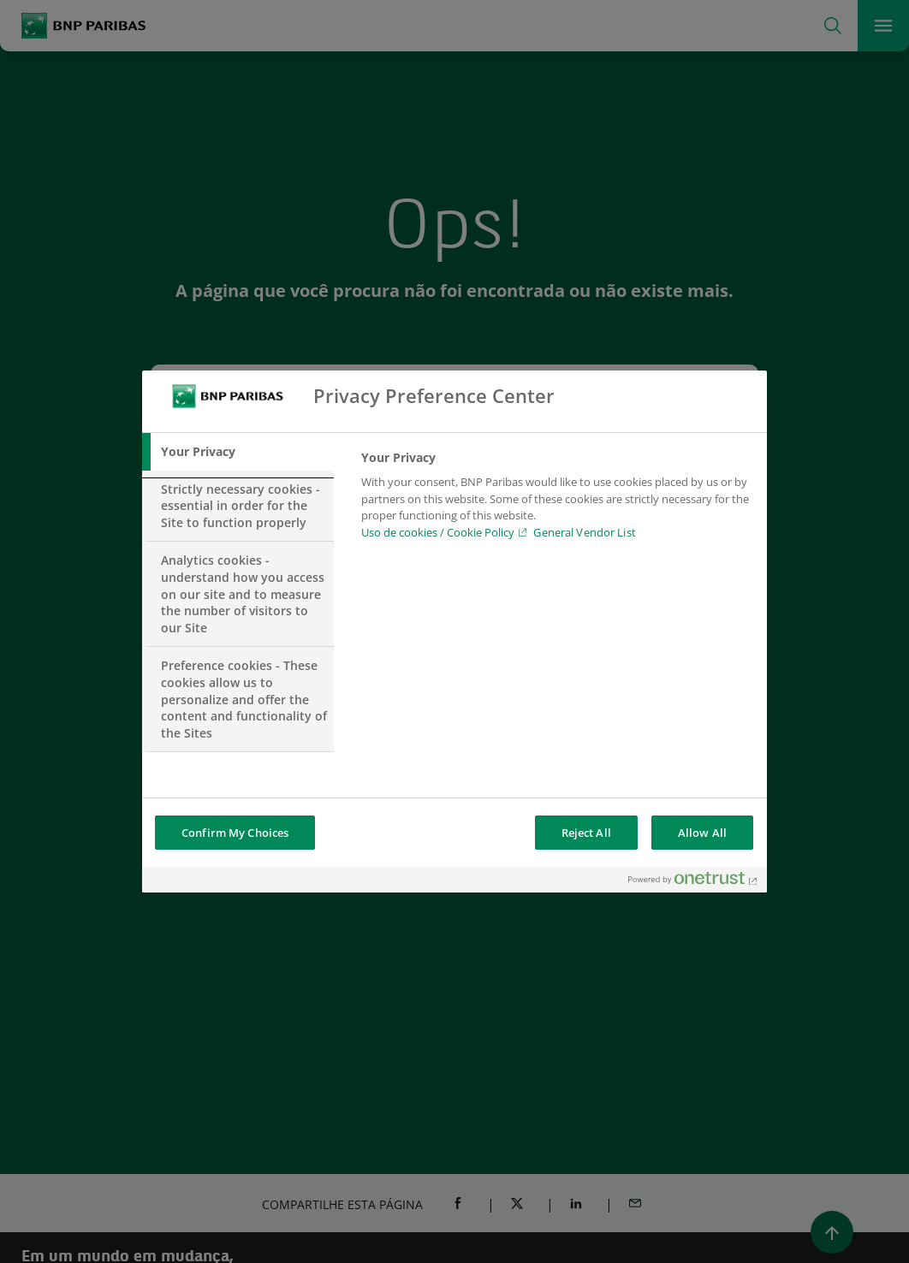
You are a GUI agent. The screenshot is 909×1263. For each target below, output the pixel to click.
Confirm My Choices (234, 832)
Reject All (586, 832)
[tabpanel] (557, 499)
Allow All (702, 832)
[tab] (238, 452)
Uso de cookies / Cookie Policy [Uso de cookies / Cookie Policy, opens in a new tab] (437, 532)
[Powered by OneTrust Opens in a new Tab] (693, 881)
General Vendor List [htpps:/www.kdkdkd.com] (584, 532)
